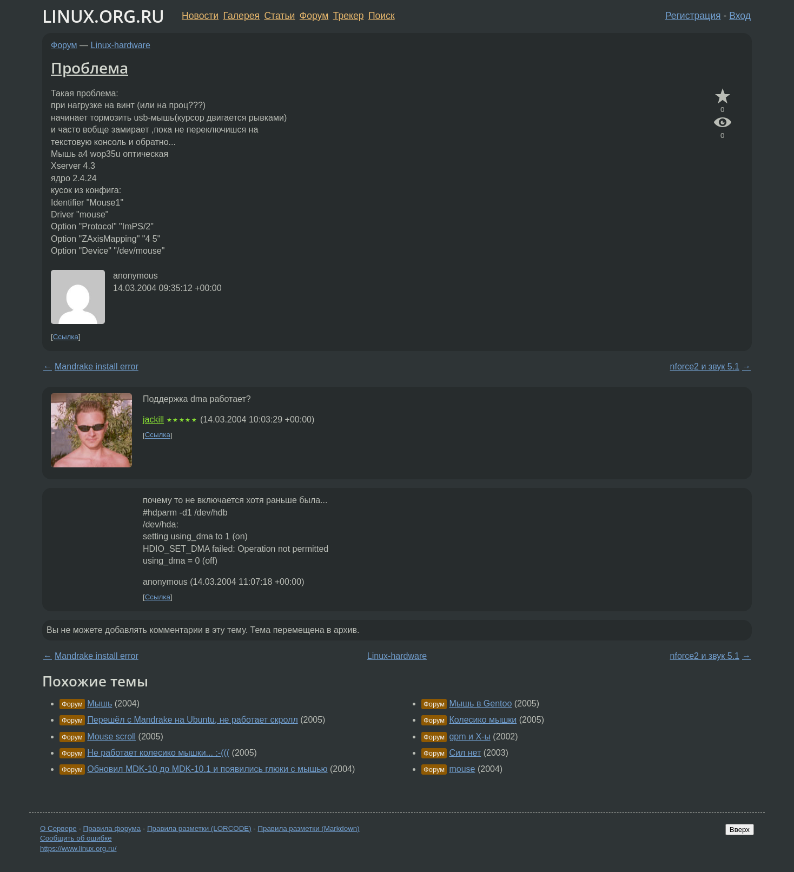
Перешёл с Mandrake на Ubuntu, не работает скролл (192, 719)
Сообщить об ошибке (76, 838)
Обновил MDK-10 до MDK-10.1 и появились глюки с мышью (207, 769)
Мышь (99, 703)
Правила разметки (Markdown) (308, 828)
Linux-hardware (120, 45)
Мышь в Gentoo (480, 703)
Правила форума (112, 828)
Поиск (381, 15)
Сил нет (465, 752)
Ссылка (65, 337)
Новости (200, 15)
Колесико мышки (483, 719)
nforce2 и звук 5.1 (704, 366)
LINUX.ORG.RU (103, 16)
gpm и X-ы (469, 736)
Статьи (279, 15)
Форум (314, 15)
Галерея (241, 15)
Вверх (740, 829)
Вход (740, 15)
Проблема (89, 67)
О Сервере (58, 828)
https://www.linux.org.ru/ (78, 848)
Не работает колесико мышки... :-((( (158, 752)
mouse (462, 769)
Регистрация (693, 15)
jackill (153, 419)
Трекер (348, 15)
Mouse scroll (111, 736)
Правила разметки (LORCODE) (199, 828)
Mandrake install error (96, 366)
